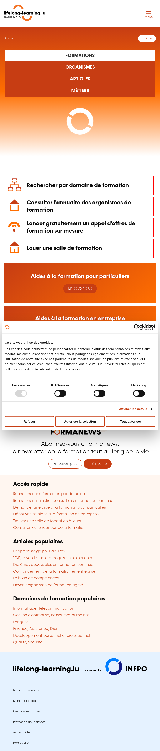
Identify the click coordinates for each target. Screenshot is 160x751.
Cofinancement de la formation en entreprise (54, 572)
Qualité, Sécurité (27, 642)
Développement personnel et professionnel (51, 636)
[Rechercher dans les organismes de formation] (80, 67)
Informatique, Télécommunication (43, 608)
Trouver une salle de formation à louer (47, 521)
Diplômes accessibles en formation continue (53, 565)
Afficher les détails (133, 408)
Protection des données (29, 722)
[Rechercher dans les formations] (80, 55)
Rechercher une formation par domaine (49, 494)
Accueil (9, 38)
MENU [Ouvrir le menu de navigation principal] (149, 16)
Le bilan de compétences (36, 578)
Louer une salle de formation (64, 248)
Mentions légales (24, 700)
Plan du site (21, 742)
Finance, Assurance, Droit (36, 629)
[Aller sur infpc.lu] (80, 674)
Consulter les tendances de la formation (49, 528)
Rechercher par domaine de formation (78, 185)
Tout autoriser (130, 421)
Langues (20, 622)
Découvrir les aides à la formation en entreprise (56, 514)
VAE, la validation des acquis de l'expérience (53, 558)
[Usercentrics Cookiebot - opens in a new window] (137, 327)
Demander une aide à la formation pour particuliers (60, 507)
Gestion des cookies (26, 711)
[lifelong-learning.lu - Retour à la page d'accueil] (24, 13)
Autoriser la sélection (80, 421)
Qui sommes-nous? (26, 690)
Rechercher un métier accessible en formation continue (63, 501)
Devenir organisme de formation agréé (48, 585)
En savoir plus (80, 288)
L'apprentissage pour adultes (39, 551)
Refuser (29, 421)
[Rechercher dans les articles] (80, 79)
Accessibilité (21, 732)
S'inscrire (98, 464)
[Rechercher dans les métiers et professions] (80, 91)
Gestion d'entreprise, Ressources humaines (51, 615)
